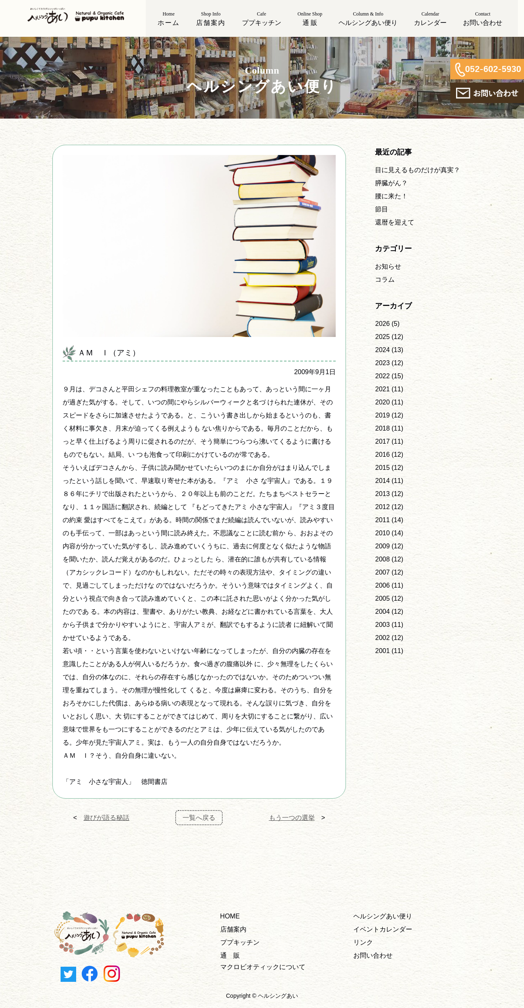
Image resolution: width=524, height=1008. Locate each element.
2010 (382, 533)
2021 (382, 389)
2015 (382, 467)
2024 (382, 349)
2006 (382, 585)
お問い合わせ (373, 955)
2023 (382, 362)
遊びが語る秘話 (106, 817)
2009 (382, 546)
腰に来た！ (391, 196)
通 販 (230, 955)
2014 (382, 480)
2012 (382, 506)
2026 (382, 323)
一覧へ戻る (199, 817)
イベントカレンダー (382, 929)
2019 (382, 415)
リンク (363, 942)
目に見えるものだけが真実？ (417, 169)
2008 (382, 559)
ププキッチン (240, 942)
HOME (230, 916)
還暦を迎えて (394, 222)
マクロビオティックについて (262, 966)
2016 (382, 454)
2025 (382, 336)
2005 (382, 598)
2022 (382, 376)
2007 (382, 572)
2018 (382, 428)
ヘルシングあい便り (382, 916)
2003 (382, 624)
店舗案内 (233, 929)
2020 (382, 402)
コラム (385, 279)
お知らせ (388, 266)
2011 (382, 519)
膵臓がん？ (391, 183)
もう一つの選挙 (292, 817)
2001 (382, 650)
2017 (382, 441)
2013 (382, 493)
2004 (382, 611)
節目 (381, 209)
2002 (382, 637)
